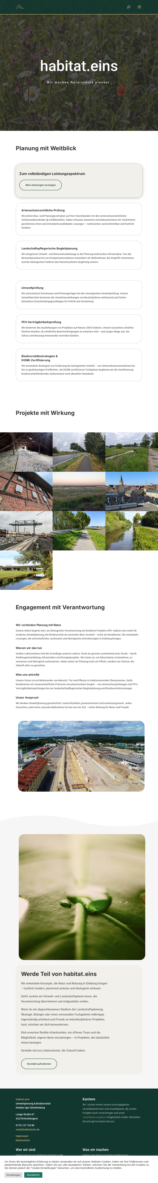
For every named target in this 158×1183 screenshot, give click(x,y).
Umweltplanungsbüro (95, 1117)
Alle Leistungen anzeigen (40, 184)
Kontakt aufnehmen (39, 1063)
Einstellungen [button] (13, 1175)
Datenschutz (23, 1140)
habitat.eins (22, 1099)
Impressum (22, 1136)
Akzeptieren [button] (33, 1174)
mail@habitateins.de (28, 1129)
